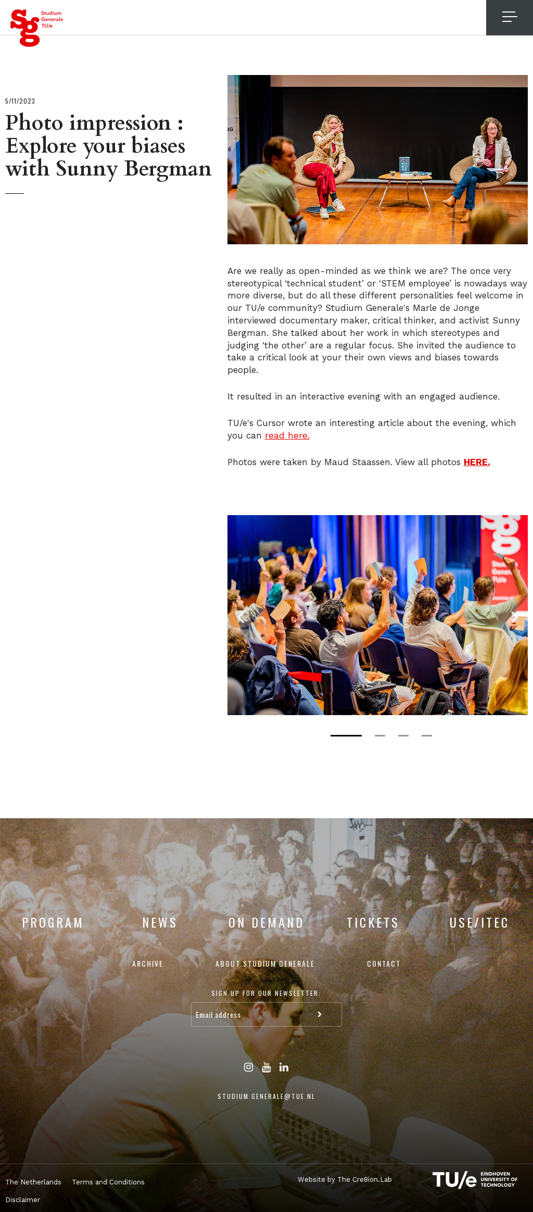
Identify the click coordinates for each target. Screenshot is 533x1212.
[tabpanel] (377, 615)
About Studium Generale (265, 963)
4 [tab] (427, 735)
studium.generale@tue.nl (266, 1096)
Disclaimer (22, 1200)
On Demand (266, 922)
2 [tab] (380, 735)
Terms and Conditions (108, 1182)
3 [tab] (403, 735)
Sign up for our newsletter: (266, 993)
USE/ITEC (480, 922)
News (160, 922)
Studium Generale (37, 28)
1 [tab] (346, 735)
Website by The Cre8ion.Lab (343, 1179)
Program (53, 922)
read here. (286, 435)
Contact (384, 963)
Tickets (373, 922)
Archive (147, 963)
